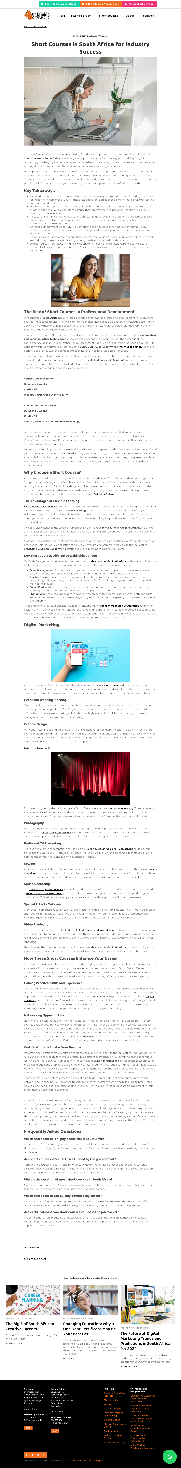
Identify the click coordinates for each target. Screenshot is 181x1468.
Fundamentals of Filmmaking (113, 1414)
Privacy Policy (100, 1460)
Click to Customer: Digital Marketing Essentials (140, 1408)
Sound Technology (114, 1442)
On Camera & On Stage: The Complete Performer (143, 1398)
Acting (107, 1404)
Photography (111, 1431)
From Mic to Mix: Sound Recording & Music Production (141, 1418)
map (28, 1428)
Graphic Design (112, 1419)
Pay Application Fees (141, 4)
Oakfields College (104, 494)
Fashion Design (112, 1408)
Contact (148, 16)
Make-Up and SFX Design (114, 1436)
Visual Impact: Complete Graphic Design (140, 1428)
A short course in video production (95, 930)
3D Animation (111, 1400)
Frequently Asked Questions (20, 1318)
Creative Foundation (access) (115, 1394)
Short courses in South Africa (40, 506)
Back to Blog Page (35, 26)
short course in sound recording (44, 893)
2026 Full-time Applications (102, 4)
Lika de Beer (72, 1359)
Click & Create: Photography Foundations (138, 1438)
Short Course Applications (60, 4)
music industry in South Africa (46, 889)
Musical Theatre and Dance (115, 1425)
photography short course (56, 832)
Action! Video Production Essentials (142, 1446)
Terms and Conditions (81, 1460)
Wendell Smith (34, 1247)
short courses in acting (120, 808)
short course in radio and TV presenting (110, 849)
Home (62, 16)
